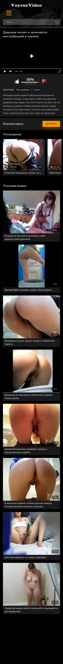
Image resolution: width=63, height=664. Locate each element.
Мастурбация (22, 89)
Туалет (37, 89)
